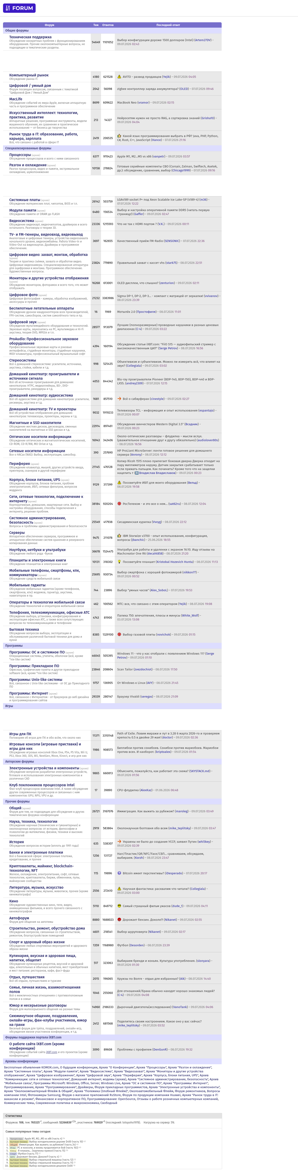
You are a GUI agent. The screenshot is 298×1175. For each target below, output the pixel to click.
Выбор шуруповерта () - (151, 932)
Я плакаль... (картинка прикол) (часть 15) (41, 1150)
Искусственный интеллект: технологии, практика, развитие (43, 115)
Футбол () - (143, 945)
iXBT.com (51, 1052)
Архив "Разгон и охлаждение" (189, 1067)
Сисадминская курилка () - (151, 522)
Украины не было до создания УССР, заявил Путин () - (165, 844)
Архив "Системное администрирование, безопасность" (168, 1079)
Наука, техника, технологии (33, 821)
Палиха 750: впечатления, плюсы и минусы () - (159, 617)
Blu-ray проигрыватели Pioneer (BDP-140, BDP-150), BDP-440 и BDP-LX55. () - (166, 381)
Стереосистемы (22, 360)
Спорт (13, 1153)
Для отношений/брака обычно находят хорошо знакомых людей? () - (166, 993)
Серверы (17, 532)
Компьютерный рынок (29, 75)
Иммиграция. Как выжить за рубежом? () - (165, 811)
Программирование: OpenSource (111, 1099)
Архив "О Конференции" (117, 1067)
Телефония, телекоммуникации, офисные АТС (49, 612)
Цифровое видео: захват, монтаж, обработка (48, 254)
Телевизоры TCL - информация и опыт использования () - (167, 412)
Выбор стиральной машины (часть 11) (51, 1162)
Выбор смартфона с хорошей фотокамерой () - (158, 574)
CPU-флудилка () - (147, 790)
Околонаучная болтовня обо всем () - (166, 828)
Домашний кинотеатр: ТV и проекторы (42, 409)
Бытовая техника (24, 629)
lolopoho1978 (130, 1122)
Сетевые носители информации (37, 451)
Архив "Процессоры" (151, 1067)
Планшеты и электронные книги (37, 560)
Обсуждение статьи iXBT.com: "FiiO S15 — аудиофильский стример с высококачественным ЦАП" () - (166, 346)
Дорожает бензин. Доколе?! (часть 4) (38, 1156)
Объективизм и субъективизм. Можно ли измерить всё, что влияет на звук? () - (168, 364)
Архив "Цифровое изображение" (50, 1075)
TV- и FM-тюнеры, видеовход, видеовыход (46, 234)
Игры (13, 1147)
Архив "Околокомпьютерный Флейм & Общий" (38, 1091)
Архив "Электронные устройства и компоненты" (184, 1087)
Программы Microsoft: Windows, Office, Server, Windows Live (77, 1083)
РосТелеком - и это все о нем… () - (164, 504)
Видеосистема (21, 221)
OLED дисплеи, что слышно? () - (158, 283)
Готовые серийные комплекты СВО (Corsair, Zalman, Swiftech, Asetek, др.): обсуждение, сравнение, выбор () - (167, 168)
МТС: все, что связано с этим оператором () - (164, 604)
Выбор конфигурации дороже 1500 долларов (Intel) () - (165, 42)
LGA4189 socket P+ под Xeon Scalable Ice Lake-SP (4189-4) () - (163, 202)
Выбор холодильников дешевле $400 (51, 1165)
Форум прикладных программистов (121, 1087)
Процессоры (20, 155)
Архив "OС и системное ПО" (142, 1083)
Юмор (13, 1150)
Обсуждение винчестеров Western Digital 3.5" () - (159, 426)
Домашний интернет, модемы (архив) (98, 1079)
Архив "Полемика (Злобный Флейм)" (101, 1091)
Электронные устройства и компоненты (44, 768)
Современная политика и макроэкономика (67, 1103)
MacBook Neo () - (145, 102)
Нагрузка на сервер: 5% (159, 1122)
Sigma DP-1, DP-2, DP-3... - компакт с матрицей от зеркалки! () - (168, 298)
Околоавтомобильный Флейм (151, 1091)
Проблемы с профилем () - (154, 1049)
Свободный (109, 1103)
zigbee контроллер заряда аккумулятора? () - (165, 89)
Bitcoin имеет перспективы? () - (165, 873)
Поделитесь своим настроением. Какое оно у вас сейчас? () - (159, 1023)
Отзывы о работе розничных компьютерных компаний (177, 1099)
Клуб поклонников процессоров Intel (41, 785)
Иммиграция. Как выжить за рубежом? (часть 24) (47, 1144)
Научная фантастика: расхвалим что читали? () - (162, 891)
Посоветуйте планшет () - (170, 562)
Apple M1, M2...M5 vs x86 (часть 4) (43, 1138)
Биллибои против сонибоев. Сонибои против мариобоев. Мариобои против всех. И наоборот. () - (167, 750)
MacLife (15, 99)
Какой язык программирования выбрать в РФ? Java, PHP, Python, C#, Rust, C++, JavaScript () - (167, 138)
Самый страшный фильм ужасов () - (165, 906)
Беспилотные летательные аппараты (41, 308)
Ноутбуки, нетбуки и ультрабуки (37, 550)
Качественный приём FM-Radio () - (160, 241)
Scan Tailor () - (147, 669)
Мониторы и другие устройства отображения (49, 278)
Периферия (19, 463)
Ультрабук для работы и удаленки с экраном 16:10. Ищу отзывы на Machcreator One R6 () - (166, 551)
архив (35, 155)
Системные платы (24, 200)
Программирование (19, 1087)
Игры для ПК (20, 734)
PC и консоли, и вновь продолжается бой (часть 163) (47, 1147)
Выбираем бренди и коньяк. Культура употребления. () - (164, 963)
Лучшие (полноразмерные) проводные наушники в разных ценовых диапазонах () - (167, 327)
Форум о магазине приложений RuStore (91, 1095)
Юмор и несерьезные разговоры (38, 1005)
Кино (13, 901)
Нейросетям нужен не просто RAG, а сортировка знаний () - (167, 120)
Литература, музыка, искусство (36, 887)
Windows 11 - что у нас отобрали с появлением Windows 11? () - (165, 655)
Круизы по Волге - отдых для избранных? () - (164, 979)
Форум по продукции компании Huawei (151, 1095)
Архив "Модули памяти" (61, 1071)
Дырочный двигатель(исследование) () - (165, 1007)
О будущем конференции (79, 1067)
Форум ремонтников (190, 1091)
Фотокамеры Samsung (44, 1095)
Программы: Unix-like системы (35, 679)
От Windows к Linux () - (147, 683)
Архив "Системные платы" (23, 1071)
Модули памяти (22, 210)
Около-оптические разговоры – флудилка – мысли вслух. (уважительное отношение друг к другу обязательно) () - (168, 440)
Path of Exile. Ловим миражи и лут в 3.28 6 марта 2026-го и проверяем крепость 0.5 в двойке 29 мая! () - (168, 735)
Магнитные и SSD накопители (35, 423)
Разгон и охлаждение (28, 165)
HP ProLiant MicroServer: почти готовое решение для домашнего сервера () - (164, 453)
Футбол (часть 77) (28, 1153)
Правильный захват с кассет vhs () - (159, 263)
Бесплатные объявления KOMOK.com (31, 1067)
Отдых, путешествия (27, 977)
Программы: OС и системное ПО (37, 652)
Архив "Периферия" (127, 1075)
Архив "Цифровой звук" (93, 1075)
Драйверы (85, 1087)
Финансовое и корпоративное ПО (60, 1099)
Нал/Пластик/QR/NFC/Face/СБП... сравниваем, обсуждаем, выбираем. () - (160, 856)
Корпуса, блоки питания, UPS (34, 479)
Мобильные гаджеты (27, 585)
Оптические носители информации (40, 436)
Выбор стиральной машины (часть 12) (51, 1159)
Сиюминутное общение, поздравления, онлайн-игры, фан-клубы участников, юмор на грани (48, 1020)
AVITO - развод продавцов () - (159, 77)
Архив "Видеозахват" (129, 1071)
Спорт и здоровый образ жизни (37, 942)
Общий (15, 808)
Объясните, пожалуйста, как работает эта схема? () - (164, 773)
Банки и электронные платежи (36, 852)
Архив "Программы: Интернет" (185, 1083)
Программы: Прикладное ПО (34, 666)
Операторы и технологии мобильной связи (47, 602)
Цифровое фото (23, 295)
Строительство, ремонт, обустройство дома (47, 928)
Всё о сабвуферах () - (156, 399)
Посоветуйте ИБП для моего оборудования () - (158, 485)
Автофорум (19, 918)
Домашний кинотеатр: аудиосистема (41, 395)
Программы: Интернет (28, 693)
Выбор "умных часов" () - (154, 590)
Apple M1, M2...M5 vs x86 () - (153, 156)
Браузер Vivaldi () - (147, 696)
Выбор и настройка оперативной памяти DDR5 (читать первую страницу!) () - (163, 212)
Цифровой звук (23, 322)
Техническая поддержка (30, 37)
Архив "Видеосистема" (96, 1071)
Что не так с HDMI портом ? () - (153, 224)
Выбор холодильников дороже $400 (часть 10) (56, 1141)
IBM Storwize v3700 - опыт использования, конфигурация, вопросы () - (162, 538)
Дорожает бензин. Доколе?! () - (162, 920)
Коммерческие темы (19, 1103)
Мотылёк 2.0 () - (149, 312)
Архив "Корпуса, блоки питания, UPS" (170, 1075)
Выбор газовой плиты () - (159, 634)
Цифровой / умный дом (30, 85)
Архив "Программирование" (55, 1087)
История (16, 842)
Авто (12, 1156)
